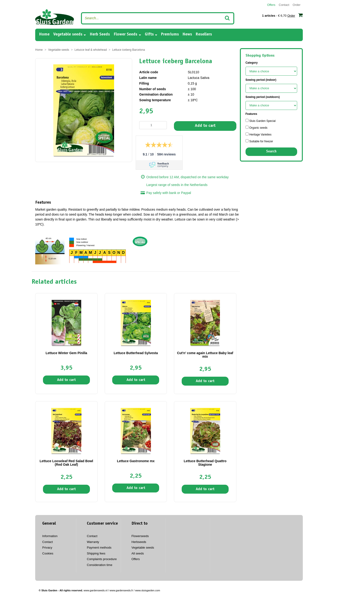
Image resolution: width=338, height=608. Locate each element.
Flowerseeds (140, 536)
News (187, 34)
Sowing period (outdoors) (263, 97)
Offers (271, 5)
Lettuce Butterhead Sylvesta (136, 353)
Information (50, 536)
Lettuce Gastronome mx (135, 461)
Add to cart (205, 126)
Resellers (204, 34)
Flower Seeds (125, 34)
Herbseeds (138, 542)
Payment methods (99, 547)
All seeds (137, 553)
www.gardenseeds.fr (121, 590)
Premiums (170, 34)
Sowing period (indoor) (261, 79)
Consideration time (99, 565)
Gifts (149, 34)
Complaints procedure (102, 559)
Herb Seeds (100, 34)
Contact (284, 5)
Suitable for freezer (259, 141)
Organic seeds (257, 127)
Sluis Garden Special (261, 121)
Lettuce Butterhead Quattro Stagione (205, 462)
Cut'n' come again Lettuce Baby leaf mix (205, 354)
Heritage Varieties (259, 134)
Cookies (47, 553)
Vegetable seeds (67, 34)
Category (252, 62)
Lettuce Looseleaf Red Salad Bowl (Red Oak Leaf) (66, 462)
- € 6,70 (282, 15)
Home (44, 34)
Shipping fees (96, 553)
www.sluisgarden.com (147, 590)
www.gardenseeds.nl (96, 590)
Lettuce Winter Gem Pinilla (66, 353)
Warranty (93, 542)
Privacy (47, 547)
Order (296, 5)
